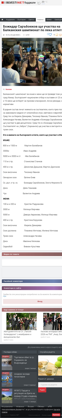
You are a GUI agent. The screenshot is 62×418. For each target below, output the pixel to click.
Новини (40, 19)
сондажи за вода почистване (22, 375)
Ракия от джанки (46, 378)
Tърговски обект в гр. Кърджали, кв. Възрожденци (24, 360)
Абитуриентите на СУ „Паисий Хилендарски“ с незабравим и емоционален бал (17, 334)
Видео (31, 406)
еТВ (50, 406)
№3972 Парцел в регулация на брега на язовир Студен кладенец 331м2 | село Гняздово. (25, 394)
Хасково (9, 89)
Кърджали (7, 406)
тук (4, 296)
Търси (42, 390)
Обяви (41, 406)
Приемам (56, 415)
